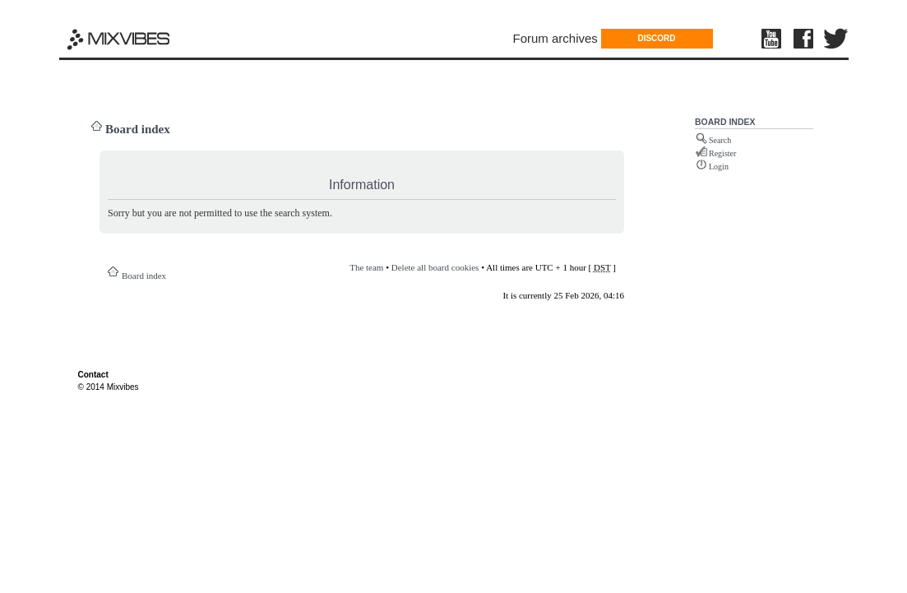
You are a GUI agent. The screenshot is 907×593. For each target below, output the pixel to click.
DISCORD (656, 38)
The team (366, 267)
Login (719, 166)
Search (720, 140)
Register (722, 153)
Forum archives (555, 38)
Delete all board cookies (435, 267)
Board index (137, 129)
